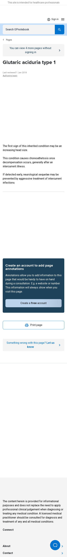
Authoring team (10, 75)
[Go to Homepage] (13, 19)
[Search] (59, 29)
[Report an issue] (33, 345)
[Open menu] (62, 19)
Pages (7, 40)
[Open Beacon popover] (55, 545)
